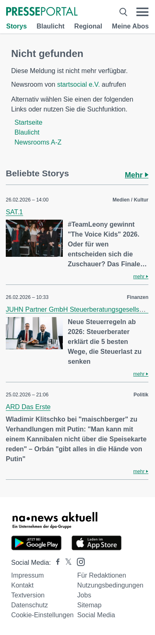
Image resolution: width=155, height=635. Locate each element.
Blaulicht (50, 26)
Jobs (84, 595)
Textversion (28, 595)
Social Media (96, 614)
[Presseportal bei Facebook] (55, 562)
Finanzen (137, 297)
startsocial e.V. (78, 84)
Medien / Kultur (130, 200)
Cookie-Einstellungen (42, 614)
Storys (16, 26)
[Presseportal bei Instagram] (78, 561)
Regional (88, 26)
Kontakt (22, 585)
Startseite (28, 122)
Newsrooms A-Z (38, 142)
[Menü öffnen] (142, 12)
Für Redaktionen (101, 575)
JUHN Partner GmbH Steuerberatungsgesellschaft (80, 309)
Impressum (27, 575)
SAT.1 (14, 212)
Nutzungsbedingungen (110, 585)
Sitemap (89, 605)
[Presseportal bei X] (66, 562)
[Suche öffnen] (123, 12)
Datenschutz (29, 605)
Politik (141, 395)
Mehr (136, 175)
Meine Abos (130, 26)
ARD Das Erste (28, 406)
